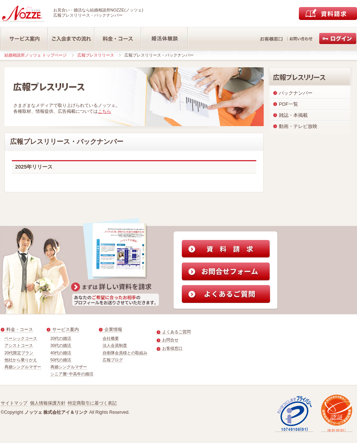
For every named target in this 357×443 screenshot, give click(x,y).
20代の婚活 (60, 338)
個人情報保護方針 (48, 403)
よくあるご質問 (176, 331)
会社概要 (111, 338)
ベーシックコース (20, 338)
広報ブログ (113, 360)
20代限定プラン (19, 353)
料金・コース (19, 329)
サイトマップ (14, 403)
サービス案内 (65, 329)
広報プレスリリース (95, 55)
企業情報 (113, 329)
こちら (104, 111)
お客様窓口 (172, 348)
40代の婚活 (60, 353)
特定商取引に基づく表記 (92, 403)
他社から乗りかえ (20, 360)
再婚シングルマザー (22, 367)
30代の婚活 (60, 345)
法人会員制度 (115, 345)
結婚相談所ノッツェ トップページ (35, 55)
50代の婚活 (60, 360)
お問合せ (170, 340)
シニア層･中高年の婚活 (71, 374)
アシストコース (18, 345)
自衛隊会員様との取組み (125, 353)
